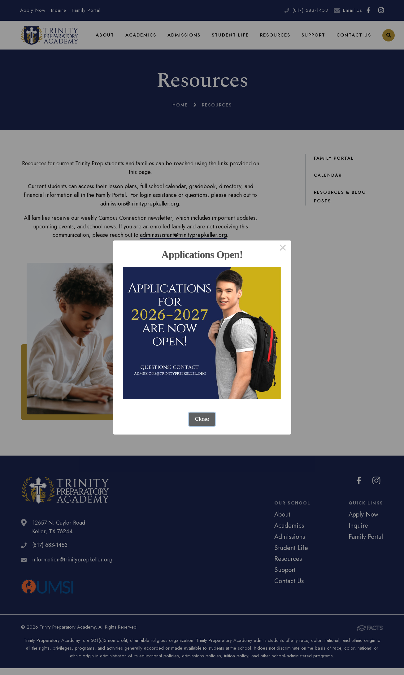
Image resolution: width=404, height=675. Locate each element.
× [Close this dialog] (283, 248)
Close (202, 419)
